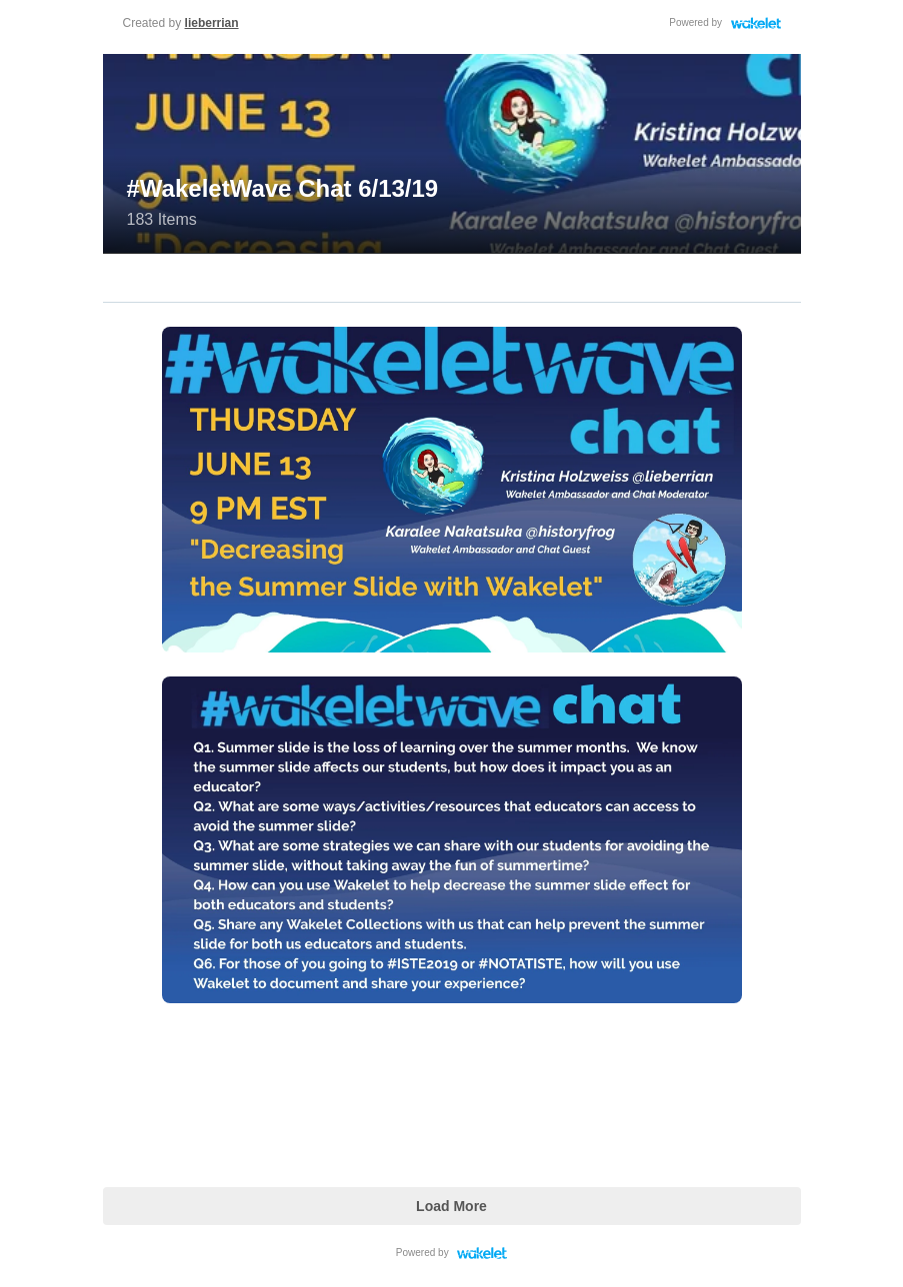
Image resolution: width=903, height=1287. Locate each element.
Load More (451, 1206)
